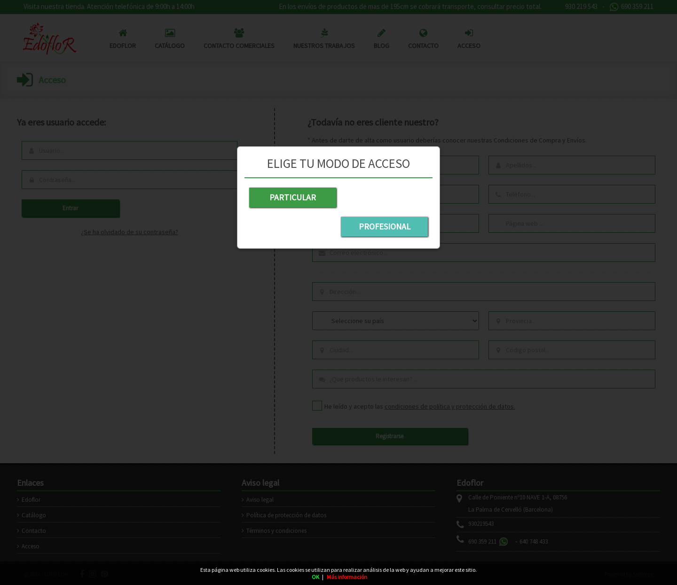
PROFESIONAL (385, 197)
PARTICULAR (291, 197)
